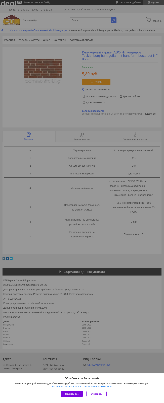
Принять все (72, 394)
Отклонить (96, 394)
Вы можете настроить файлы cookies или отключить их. (81, 386)
